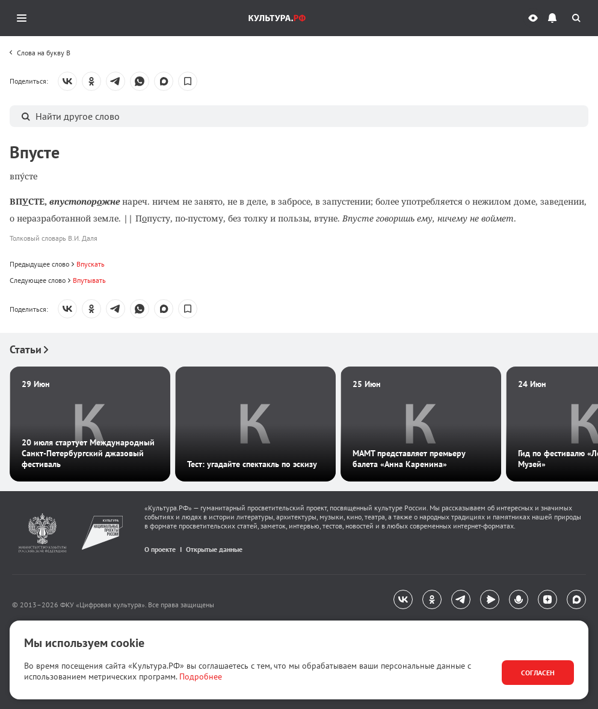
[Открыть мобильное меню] (21, 18)
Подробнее (200, 676)
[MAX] (576, 599)
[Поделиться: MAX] (163, 81)
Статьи (29, 349)
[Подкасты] (518, 599)
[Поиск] (576, 18)
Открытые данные (214, 549)
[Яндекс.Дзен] (547, 599)
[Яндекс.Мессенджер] (489, 599)
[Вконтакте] (403, 599)
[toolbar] (40, 51)
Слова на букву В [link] (43, 52)
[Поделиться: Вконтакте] (67, 81)
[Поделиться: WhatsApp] (139, 81)
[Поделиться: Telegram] (115, 81)
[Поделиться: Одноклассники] (91, 81)
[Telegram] (460, 599)
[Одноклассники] (432, 599)
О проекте (160, 549)
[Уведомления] (552, 18)
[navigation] (299, 600)
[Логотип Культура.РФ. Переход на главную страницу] (277, 18)
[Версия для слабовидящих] (533, 18)
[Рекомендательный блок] (299, 412)
